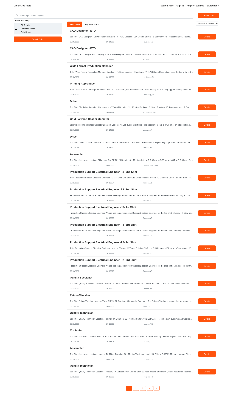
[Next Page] (157, 388)
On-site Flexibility (22, 21)
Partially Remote (28, 29)
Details (207, 37)
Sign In (180, 5)
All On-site (25, 25)
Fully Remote (26, 32)
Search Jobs (167, 5)
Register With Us (195, 5)
